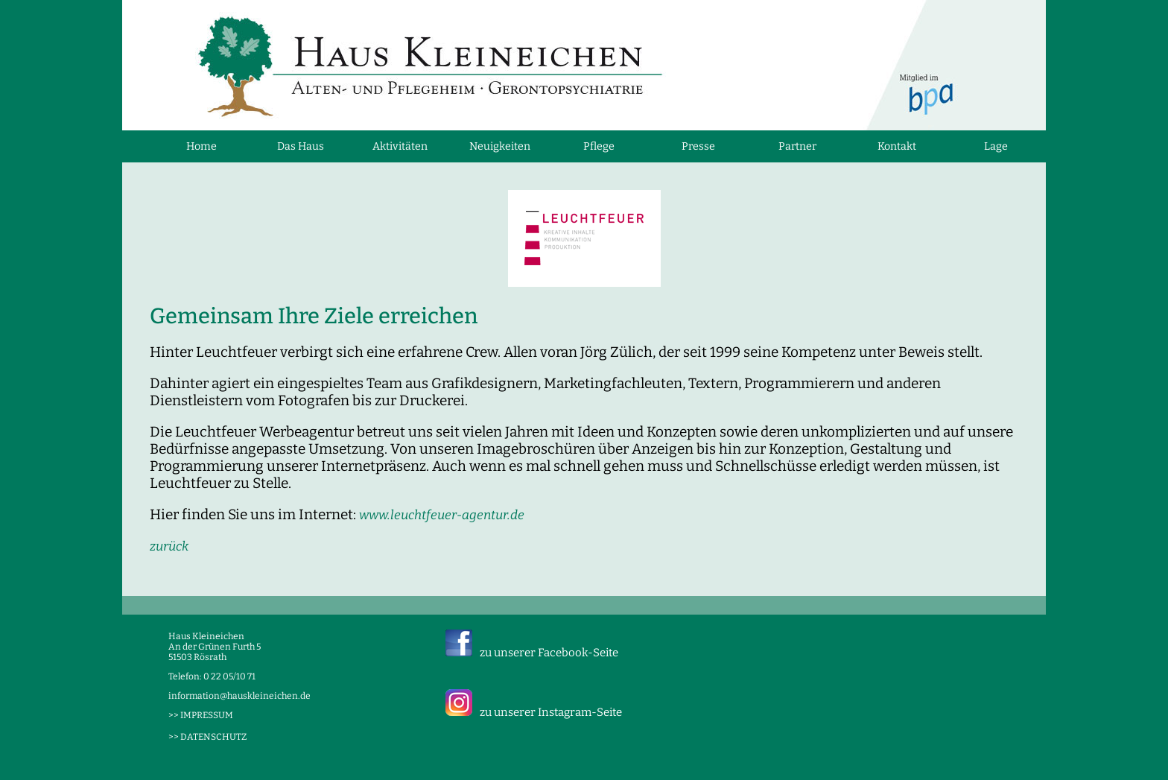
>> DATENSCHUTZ (207, 737)
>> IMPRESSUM (200, 715)
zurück (169, 546)
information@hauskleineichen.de (239, 696)
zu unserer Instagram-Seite (551, 712)
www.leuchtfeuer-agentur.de (441, 515)
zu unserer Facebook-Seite (549, 652)
